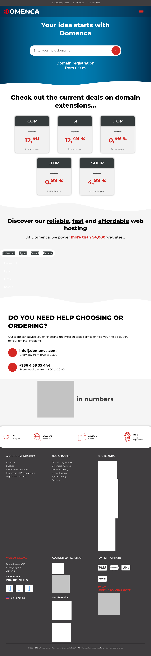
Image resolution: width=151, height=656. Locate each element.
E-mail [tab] (35, 253)
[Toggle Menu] (141, 11)
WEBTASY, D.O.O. (16, 556)
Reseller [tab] (48, 253)
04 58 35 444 (13, 575)
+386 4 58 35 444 (34, 365)
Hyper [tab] (23, 253)
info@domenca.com (38, 350)
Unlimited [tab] (8, 253)
